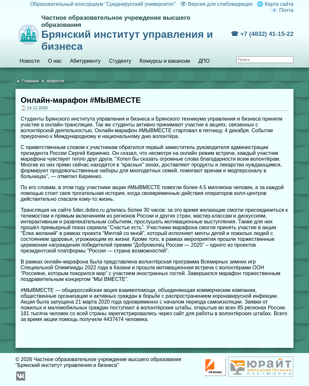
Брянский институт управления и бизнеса (136, 33)
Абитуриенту (85, 61)
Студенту (120, 61)
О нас (55, 61)
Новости (30, 61)
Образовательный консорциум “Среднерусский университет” (103, 4)
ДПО (204, 61)
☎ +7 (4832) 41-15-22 (262, 33)
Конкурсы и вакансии (165, 61)
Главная (30, 81)
